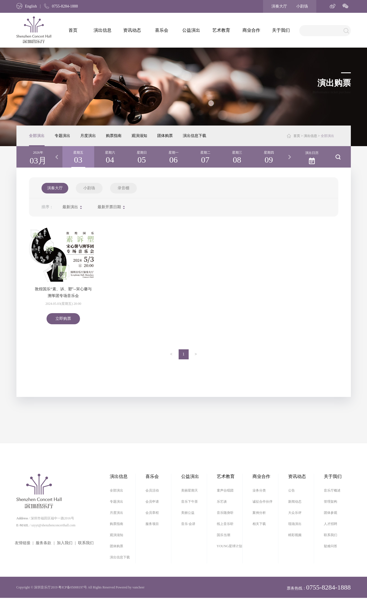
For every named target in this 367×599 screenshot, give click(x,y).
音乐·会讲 (188, 524)
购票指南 (113, 136)
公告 (291, 490)
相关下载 (259, 524)
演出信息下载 (194, 136)
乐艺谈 (222, 502)
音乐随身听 (225, 513)
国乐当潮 (223, 535)
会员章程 (152, 513)
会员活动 (152, 490)
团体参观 (330, 513)
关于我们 (281, 30)
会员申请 (152, 502)
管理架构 (330, 502)
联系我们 (86, 543)
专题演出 (62, 136)
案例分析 (259, 513)
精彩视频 (295, 535)
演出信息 (102, 30)
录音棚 (123, 188)
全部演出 (37, 136)
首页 (73, 30)
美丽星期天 (189, 490)
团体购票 (165, 136)
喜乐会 (161, 30)
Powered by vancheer (130, 587)
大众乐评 (295, 513)
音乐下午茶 (189, 502)
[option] (78, 157)
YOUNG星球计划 (229, 546)
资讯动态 (132, 30)
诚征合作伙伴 (262, 502)
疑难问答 (330, 546)
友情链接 (22, 543)
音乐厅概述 (332, 490)
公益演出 (191, 30)
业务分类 (259, 490)
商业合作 (251, 30)
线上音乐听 (225, 524)
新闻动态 (295, 502)
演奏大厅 (279, 6)
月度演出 (88, 136)
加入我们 (64, 543)
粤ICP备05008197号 (72, 587)
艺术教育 (221, 30)
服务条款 (43, 543)
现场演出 (295, 524)
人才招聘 (330, 524)
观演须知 (139, 136)
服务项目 (152, 524)
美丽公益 (188, 513)
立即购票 (63, 318)
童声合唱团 (225, 490)
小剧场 (302, 6)
